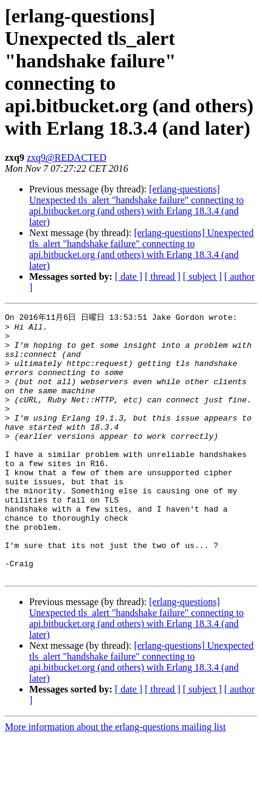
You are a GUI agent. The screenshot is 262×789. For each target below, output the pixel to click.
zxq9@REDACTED (66, 157)
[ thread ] (163, 276)
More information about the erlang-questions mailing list (115, 778)
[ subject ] (202, 276)
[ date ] (128, 276)
